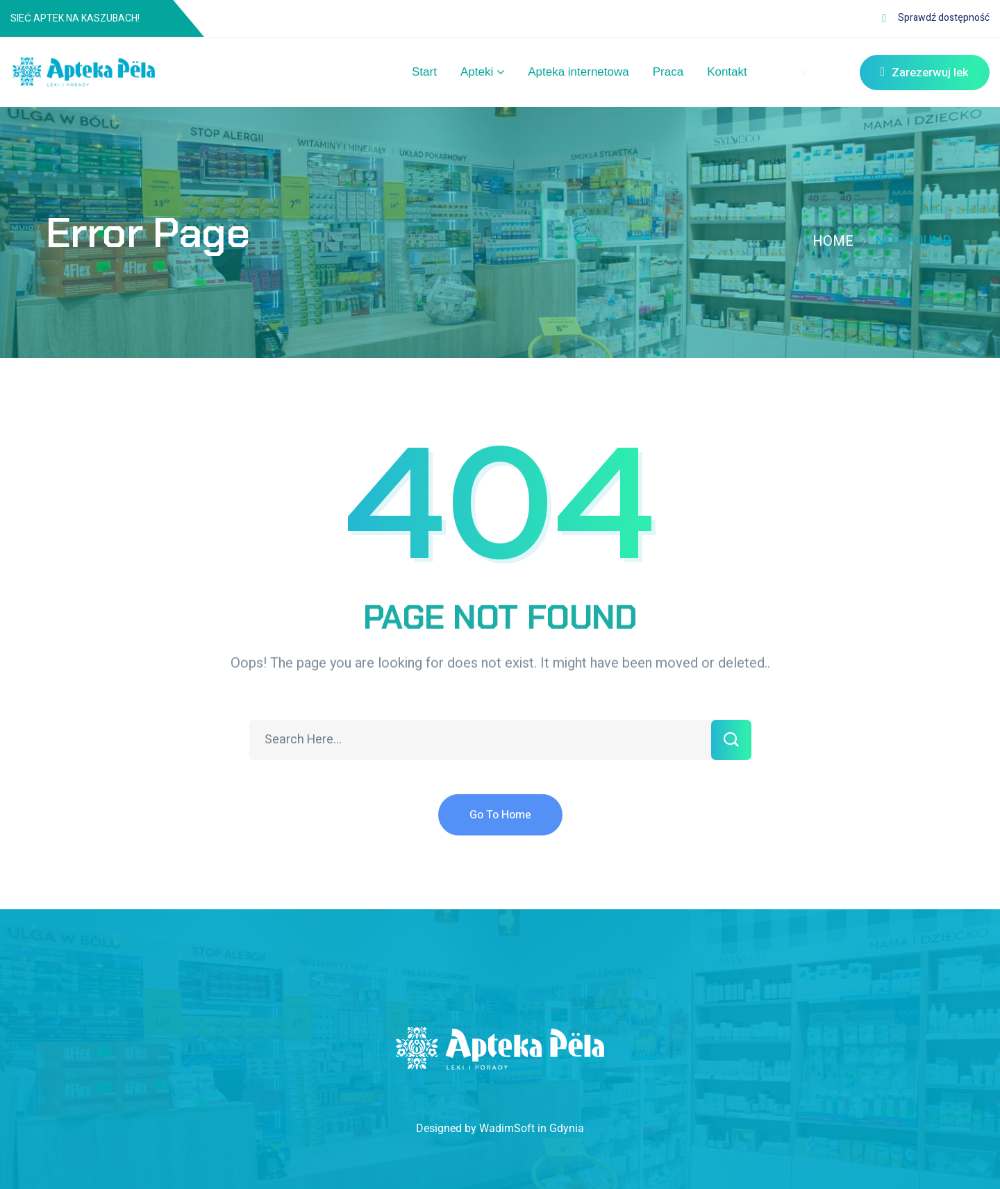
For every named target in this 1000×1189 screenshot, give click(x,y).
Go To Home (500, 826)
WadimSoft (507, 1128)
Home (832, 241)
